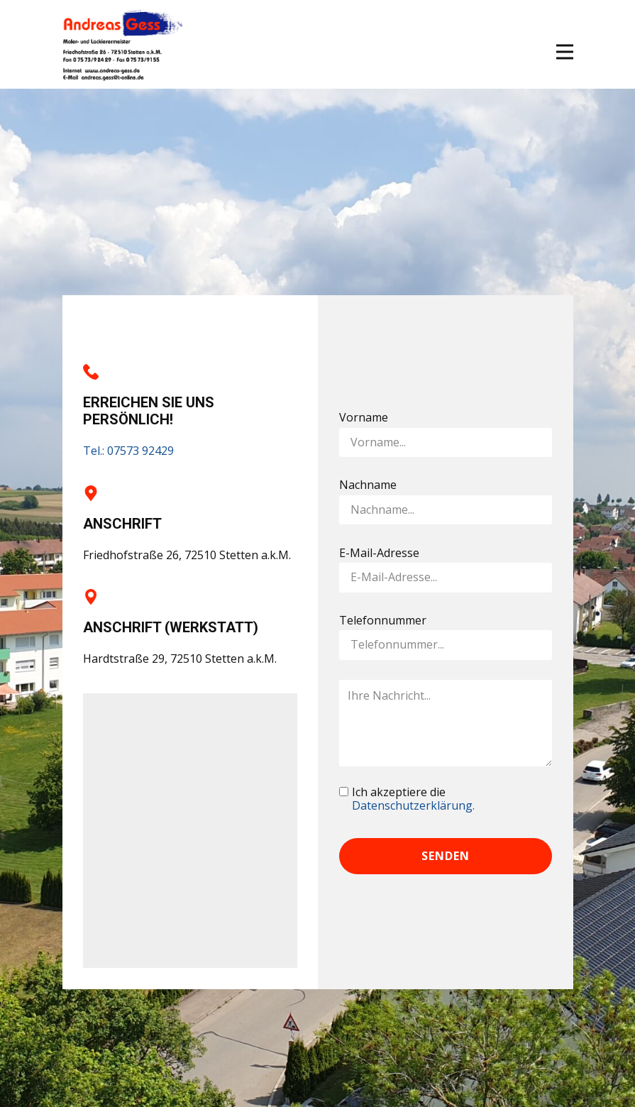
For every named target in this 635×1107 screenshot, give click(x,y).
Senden (445, 856)
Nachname (368, 484)
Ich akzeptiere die (413, 799)
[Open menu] (564, 51)
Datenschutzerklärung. (413, 805)
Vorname (363, 417)
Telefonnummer (382, 620)
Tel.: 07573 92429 (128, 450)
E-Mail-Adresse (379, 552)
